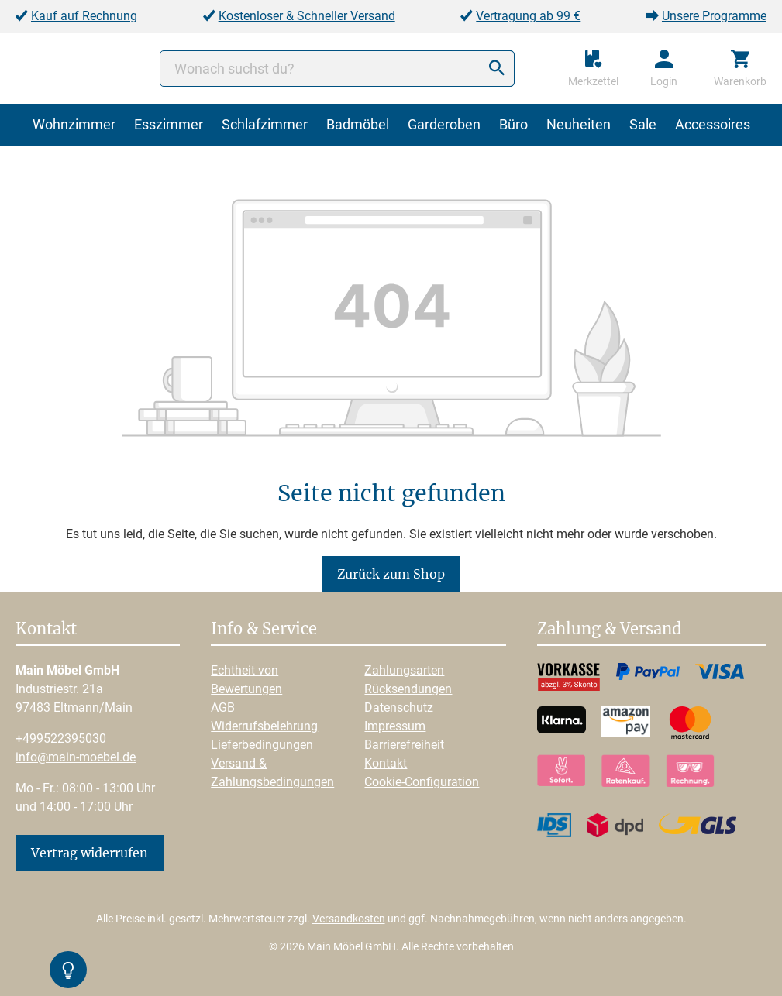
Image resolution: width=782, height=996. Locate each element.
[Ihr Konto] (664, 68)
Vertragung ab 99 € (528, 16)
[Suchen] (497, 68)
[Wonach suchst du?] (337, 68)
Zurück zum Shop (391, 574)
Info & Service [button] (264, 629)
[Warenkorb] (740, 68)
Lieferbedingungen (262, 744)
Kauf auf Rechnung (84, 16)
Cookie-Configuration (421, 781)
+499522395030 (61, 738)
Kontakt (385, 763)
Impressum (394, 726)
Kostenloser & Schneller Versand (307, 16)
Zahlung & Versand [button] (609, 629)
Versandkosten (348, 918)
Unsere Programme (714, 16)
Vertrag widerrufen (89, 852)
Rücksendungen (408, 689)
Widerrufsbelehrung (264, 726)
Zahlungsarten (404, 670)
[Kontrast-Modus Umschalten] (68, 969)
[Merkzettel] (593, 68)
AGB (223, 707)
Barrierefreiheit (404, 744)
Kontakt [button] (46, 629)
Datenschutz (398, 707)
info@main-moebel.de (76, 757)
